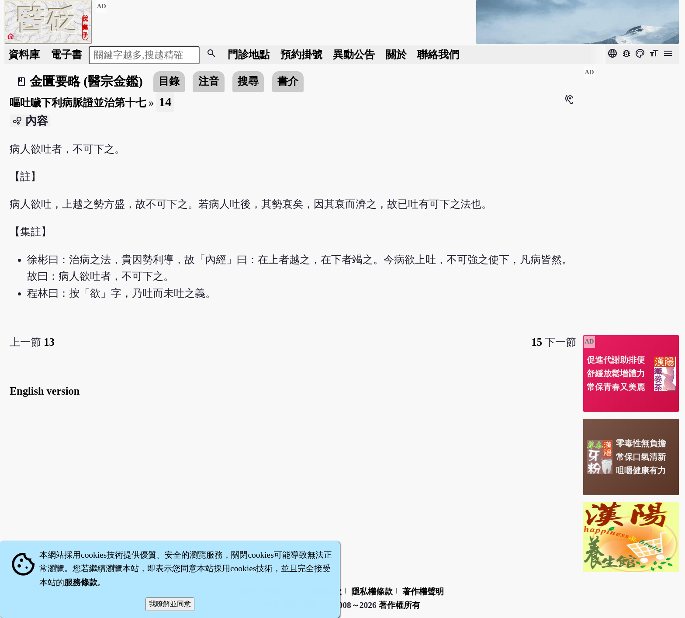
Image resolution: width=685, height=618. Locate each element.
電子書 (66, 54)
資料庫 (24, 54)
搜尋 (248, 81)
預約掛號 (301, 54)
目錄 (169, 81)
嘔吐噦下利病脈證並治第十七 (78, 102)
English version (45, 391)
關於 (396, 54)
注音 (208, 81)
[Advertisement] (631, 197)
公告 (354, 54)
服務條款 (80, 582)
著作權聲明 (423, 591)
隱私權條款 (372, 591)
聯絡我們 (438, 54)
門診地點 (249, 54)
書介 (287, 81)
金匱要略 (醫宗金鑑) (86, 81)
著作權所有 (399, 605)
